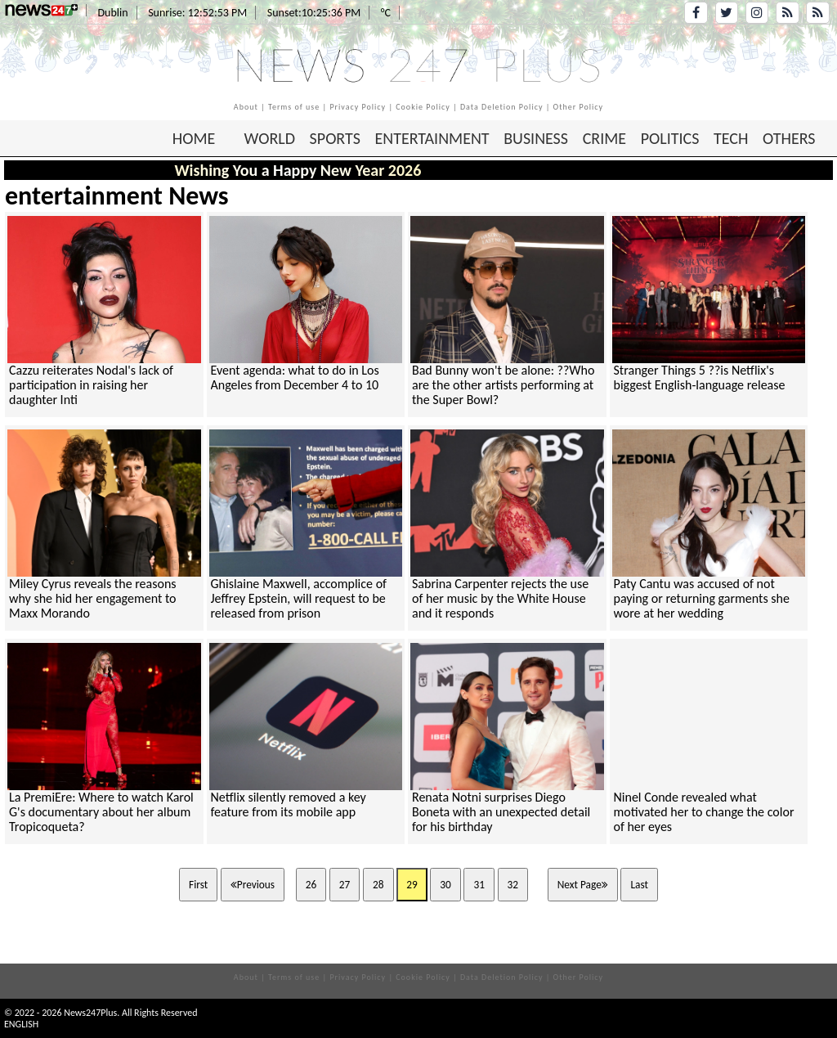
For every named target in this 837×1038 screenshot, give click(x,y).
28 (378, 885)
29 (412, 885)
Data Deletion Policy (502, 106)
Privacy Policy (357, 106)
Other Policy (578, 106)
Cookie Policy (423, 106)
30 (445, 885)
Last (639, 885)
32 (513, 885)
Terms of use (294, 106)
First (198, 885)
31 (479, 885)
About (246, 106)
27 (345, 885)
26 (311, 885)
